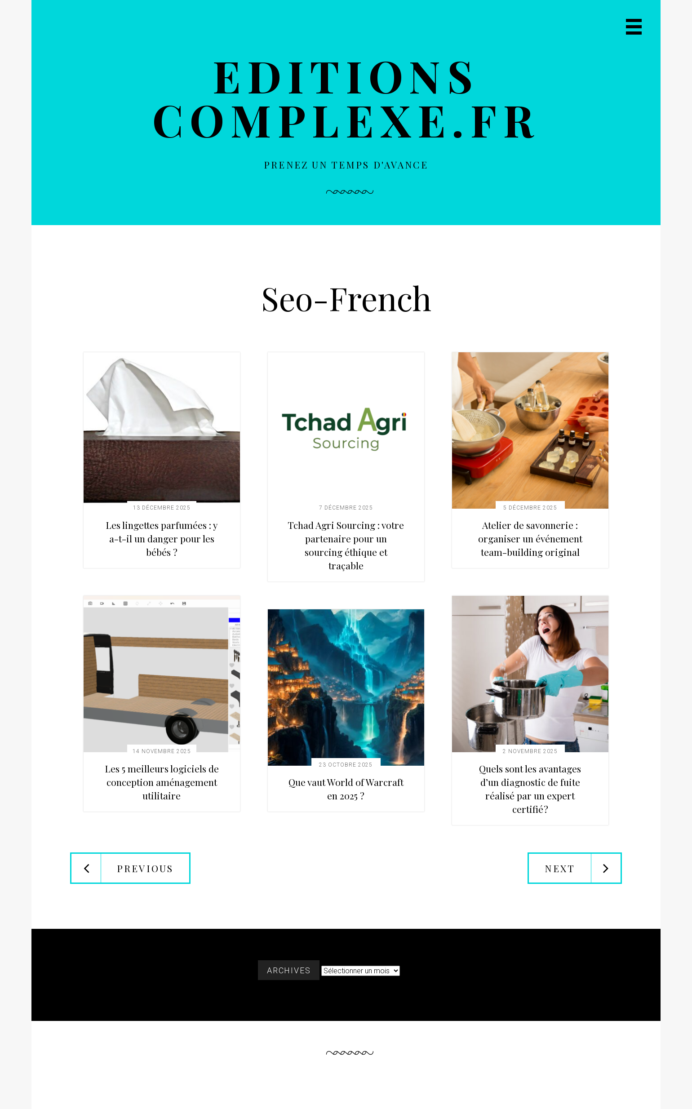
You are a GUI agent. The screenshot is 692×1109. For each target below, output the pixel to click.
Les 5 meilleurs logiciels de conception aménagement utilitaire (162, 782)
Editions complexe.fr (346, 97)
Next (560, 868)
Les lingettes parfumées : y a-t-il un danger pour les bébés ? (162, 538)
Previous (145, 868)
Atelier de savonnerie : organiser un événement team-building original (530, 538)
